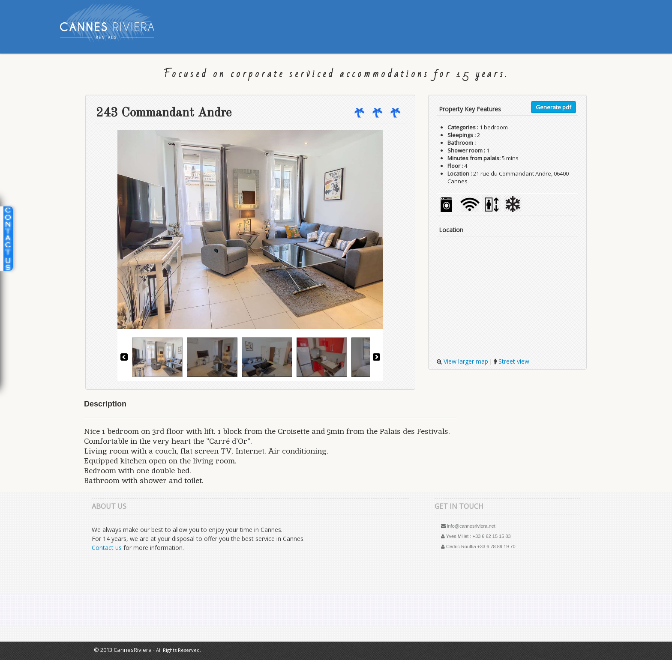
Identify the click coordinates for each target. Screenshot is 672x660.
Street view (513, 361)
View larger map (465, 361)
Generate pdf (553, 107)
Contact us (107, 548)
